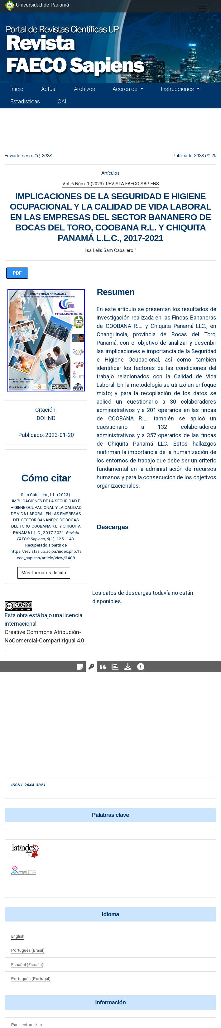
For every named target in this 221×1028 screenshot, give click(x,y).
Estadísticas (25, 101)
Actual (48, 89)
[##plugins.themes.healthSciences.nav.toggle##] (202, 8)
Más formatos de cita (44, 573)
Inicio (16, 89)
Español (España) (27, 964)
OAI (62, 101)
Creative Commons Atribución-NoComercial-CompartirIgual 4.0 (44, 636)
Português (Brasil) (28, 950)
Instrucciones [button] (178, 89)
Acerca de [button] (126, 89)
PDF (17, 273)
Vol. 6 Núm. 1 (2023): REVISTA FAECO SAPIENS (110, 184)
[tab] (80, 666)
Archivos (84, 89)
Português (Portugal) (30, 978)
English (17, 936)
